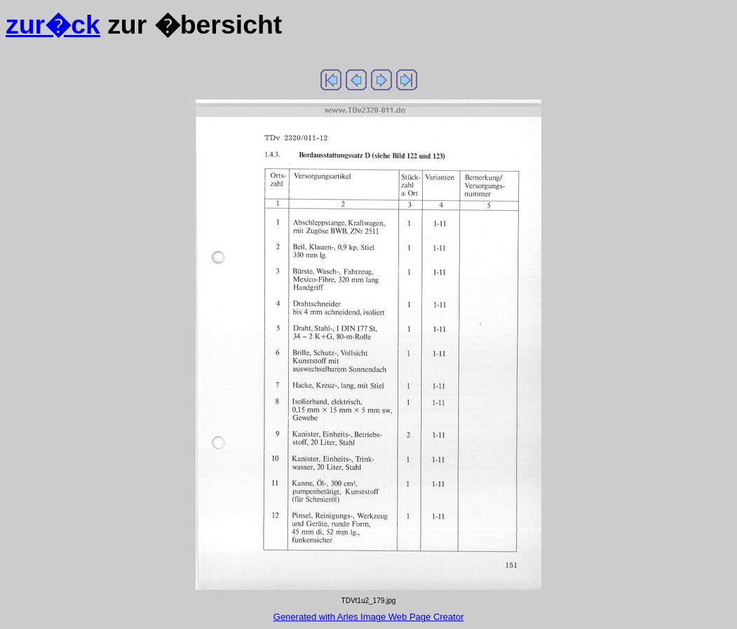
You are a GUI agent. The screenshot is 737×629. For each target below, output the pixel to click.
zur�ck (53, 24)
